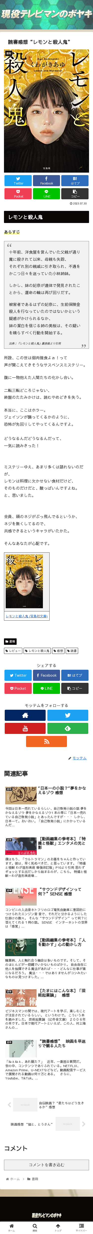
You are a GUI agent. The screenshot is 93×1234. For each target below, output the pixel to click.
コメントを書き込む (46, 1165)
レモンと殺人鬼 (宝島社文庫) (27, 616)
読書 (72, 651)
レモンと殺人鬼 (37, 651)
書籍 (10, 641)
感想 (58, 651)
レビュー (13, 651)
